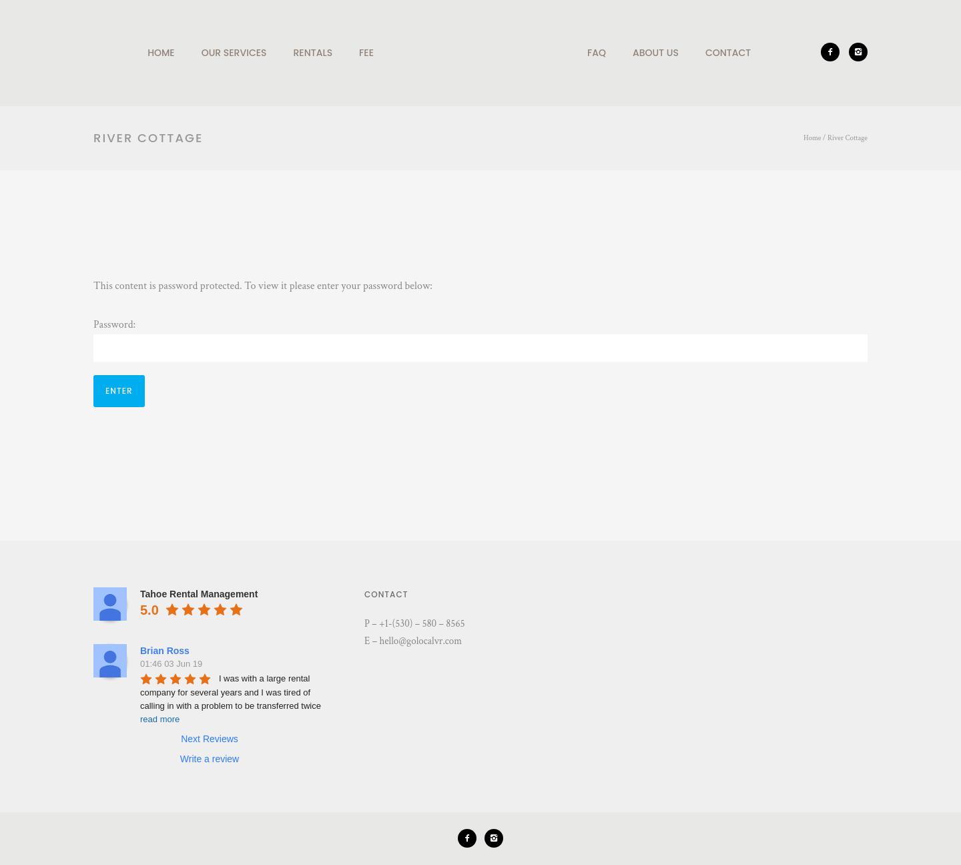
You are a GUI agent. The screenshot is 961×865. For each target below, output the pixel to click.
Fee (366, 52)
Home (161, 52)
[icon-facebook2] (833, 52)
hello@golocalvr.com (420, 641)
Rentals (313, 52)
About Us (656, 52)
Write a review (209, 759)
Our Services (234, 52)
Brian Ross (165, 650)
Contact (728, 52)
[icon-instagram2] (858, 52)
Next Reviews (209, 739)
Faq (596, 52)
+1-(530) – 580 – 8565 (422, 623)
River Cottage (848, 138)
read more (160, 719)
